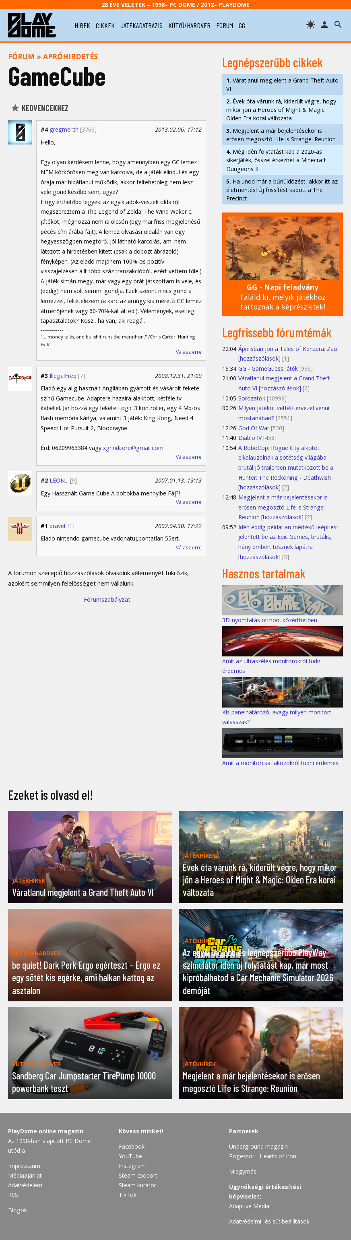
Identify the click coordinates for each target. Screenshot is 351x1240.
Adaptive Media (249, 1206)
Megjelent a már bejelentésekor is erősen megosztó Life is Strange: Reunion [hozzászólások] (283, 507)
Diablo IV (250, 438)
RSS (13, 1195)
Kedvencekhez (39, 108)
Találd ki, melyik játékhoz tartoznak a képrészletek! (283, 297)
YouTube (130, 1156)
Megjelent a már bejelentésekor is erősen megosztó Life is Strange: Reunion (281, 135)
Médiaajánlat (25, 1175)
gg (242, 25)
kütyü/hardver (189, 25)
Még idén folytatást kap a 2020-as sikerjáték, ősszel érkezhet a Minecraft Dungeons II (276, 160)
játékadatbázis (141, 25)
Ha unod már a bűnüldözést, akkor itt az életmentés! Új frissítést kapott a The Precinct (282, 189)
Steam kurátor (137, 1185)
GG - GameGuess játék (268, 368)
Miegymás (242, 1171)
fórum (224, 25)
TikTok (127, 1195)
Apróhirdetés (70, 56)
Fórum (21, 56)
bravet (58, 526)
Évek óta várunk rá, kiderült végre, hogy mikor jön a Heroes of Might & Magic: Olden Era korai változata (281, 109)
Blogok (17, 1210)
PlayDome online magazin (45, 1131)
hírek (82, 25)
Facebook (132, 1146)
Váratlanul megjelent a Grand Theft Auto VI (282, 84)
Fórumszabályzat (107, 599)
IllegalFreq (63, 376)
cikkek (105, 25)
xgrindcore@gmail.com (133, 448)
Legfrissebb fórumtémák (277, 332)
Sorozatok (251, 398)
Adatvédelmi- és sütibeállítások (269, 1221)
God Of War (253, 428)
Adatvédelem (25, 1185)
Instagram (132, 1166)
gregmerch (64, 129)
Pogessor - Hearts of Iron (262, 1156)
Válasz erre (189, 352)
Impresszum (24, 1166)
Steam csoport (138, 1175)
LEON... (59, 480)
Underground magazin (258, 1146)
